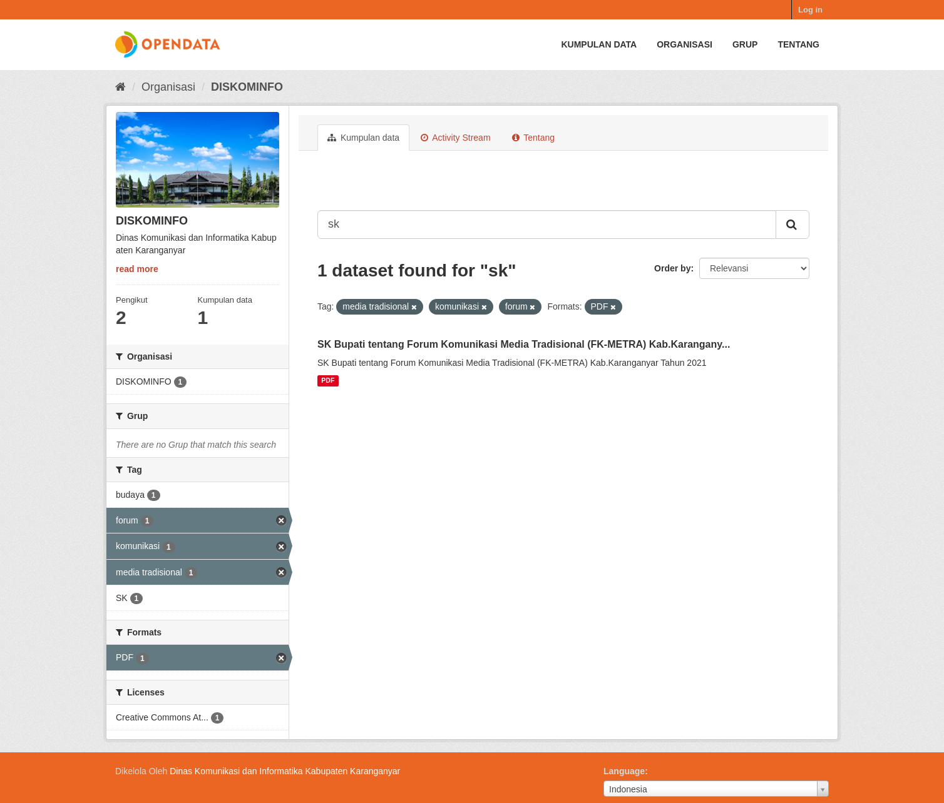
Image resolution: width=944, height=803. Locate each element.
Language (624, 771)
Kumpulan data (599, 44)
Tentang (798, 44)
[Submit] (792, 224)
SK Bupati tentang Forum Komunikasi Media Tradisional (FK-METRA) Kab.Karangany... (523, 344)
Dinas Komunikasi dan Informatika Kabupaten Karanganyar (285, 771)
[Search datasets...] (546, 224)
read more (137, 269)
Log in (810, 9)
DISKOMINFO (247, 87)
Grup (744, 44)
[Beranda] (120, 87)
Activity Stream (455, 138)
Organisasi (684, 44)
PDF (327, 381)
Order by (672, 268)
